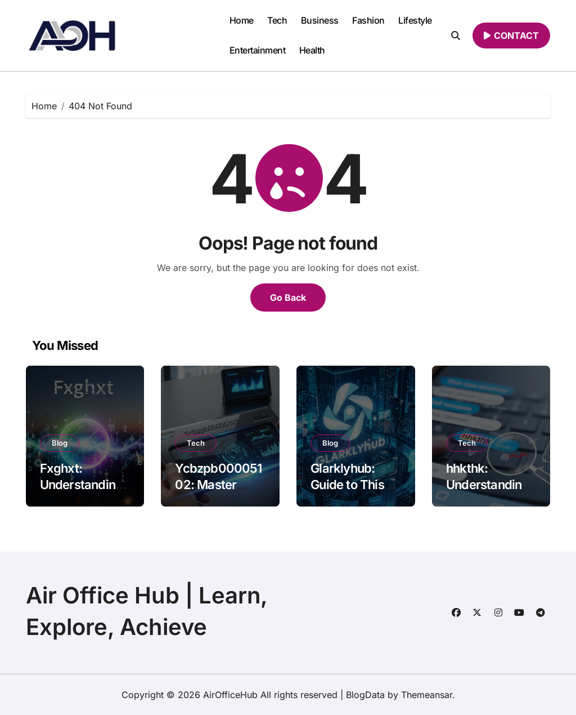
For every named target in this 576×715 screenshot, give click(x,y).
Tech (277, 20)
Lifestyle (415, 20)
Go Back (288, 297)
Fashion (368, 20)
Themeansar (426, 694)
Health (312, 50)
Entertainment (258, 50)
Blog (60, 442)
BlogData (365, 694)
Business (320, 20)
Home (242, 20)
